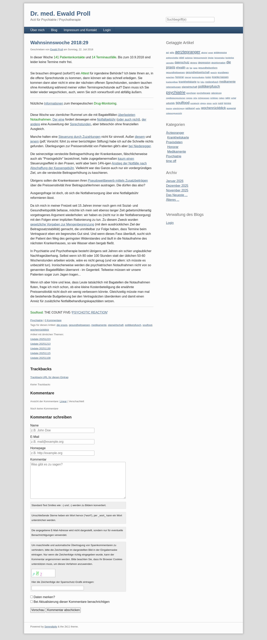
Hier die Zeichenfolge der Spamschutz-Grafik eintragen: (62, 582)
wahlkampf (190, 108)
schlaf (233, 98)
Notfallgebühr (106, 119)
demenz (193, 63)
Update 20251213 (40, 343)
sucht (214, 103)
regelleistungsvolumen (175, 98)
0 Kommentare (53, 320)
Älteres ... (172, 199)
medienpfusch (212, 82)
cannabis (170, 63)
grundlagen (223, 72)
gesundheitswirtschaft (198, 72)
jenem (34, 141)
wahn (198, 108)
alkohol (204, 52)
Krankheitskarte (178, 137)
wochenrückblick (39, 329)
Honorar (172, 147)
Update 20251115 (40, 353)
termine (227, 103)
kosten (208, 77)
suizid (220, 103)
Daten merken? (44, 597)
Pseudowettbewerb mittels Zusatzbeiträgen (118, 180)
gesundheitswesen (79, 325)
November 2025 (177, 190)
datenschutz (182, 62)
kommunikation (198, 77)
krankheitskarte (187, 81)
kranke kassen (220, 77)
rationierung (216, 93)
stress (209, 103)
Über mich (37, 30)
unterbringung (179, 108)
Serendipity (50, 626)
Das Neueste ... (176, 195)
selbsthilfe (170, 103)
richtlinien (214, 98)
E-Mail (34, 436)
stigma (203, 103)
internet (188, 77)
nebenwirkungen (173, 87)
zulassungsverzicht (174, 113)
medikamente (99, 325)
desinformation (218, 62)
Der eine (58, 119)
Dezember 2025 (177, 185)
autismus (189, 58)
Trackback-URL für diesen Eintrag (49, 377)
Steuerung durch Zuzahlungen (79, 136)
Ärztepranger (175, 132)
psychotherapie (203, 93)
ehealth (180, 67)
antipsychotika (172, 58)
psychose (191, 93)
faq (191, 68)
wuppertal (231, 108)
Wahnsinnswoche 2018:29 (59, 42)
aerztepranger (187, 52)
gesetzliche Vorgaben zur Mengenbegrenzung (62, 224)
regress (189, 98)
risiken (222, 98)
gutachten (170, 77)
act (167, 52)
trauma (169, 108)
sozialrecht (194, 103)
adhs (172, 52)
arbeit (181, 58)
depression (204, 62)
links (202, 82)
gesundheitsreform (207, 67)
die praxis (61, 325)
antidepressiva (220, 52)
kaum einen (126, 158)
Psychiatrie (36, 320)
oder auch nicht (128, 119)
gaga (195, 68)
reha (195, 98)
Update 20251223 (40, 339)
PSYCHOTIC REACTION (89, 312)
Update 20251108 (40, 357)
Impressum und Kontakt (80, 30)
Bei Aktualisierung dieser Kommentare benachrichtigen (72, 601)
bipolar (211, 58)
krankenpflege (172, 82)
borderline (229, 58)
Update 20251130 (40, 348)
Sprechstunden (80, 124)
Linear (63, 401)
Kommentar (38, 459)
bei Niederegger (140, 146)
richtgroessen (204, 98)
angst (210, 52)
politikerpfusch (133, 325)
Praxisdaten (174, 142)
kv (198, 81)
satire (227, 98)
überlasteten (126, 114)
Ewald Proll (56, 49)
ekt (187, 68)
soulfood (147, 325)
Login (107, 30)
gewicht (213, 72)
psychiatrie (175, 92)
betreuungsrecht (200, 58)
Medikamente (176, 151)
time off (171, 161)
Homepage (38, 448)
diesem (140, 136)
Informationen (53, 103)
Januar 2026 (174, 181)
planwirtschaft (116, 325)
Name (34, 425)
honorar (179, 77)
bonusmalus (219, 58)
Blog (54, 30)
